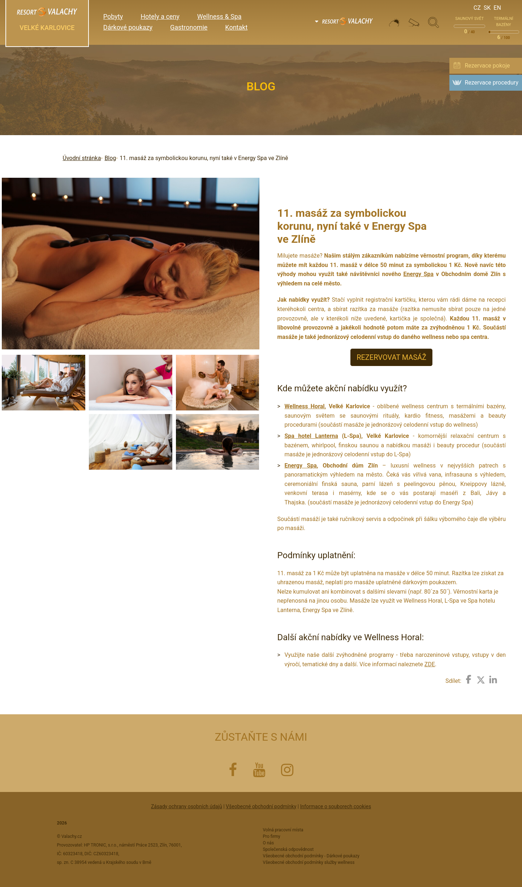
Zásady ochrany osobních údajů (186, 806)
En (497, 7)
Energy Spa (419, 274)
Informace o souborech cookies (335, 806)
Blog (110, 158)
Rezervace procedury (491, 82)
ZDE (429, 664)
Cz (477, 7)
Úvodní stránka (82, 158)
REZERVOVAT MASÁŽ (391, 357)
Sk (487, 7)
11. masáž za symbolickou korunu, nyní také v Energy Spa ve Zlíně (204, 158)
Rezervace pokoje (487, 65)
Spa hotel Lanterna (311, 435)
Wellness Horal (305, 406)
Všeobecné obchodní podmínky (261, 806)
